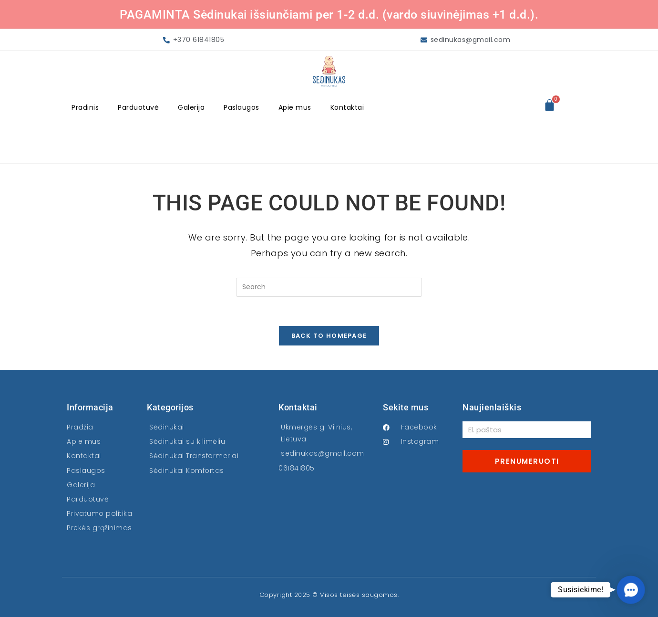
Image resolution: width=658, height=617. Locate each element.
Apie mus (294, 107)
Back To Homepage (329, 335)
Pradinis (85, 107)
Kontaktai (347, 107)
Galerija (191, 107)
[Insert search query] (329, 287)
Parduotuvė (138, 107)
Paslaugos (241, 107)
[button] (630, 589)
